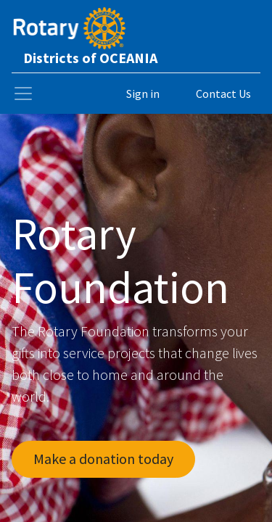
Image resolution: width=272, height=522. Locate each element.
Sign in (143, 93)
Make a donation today (103, 459)
